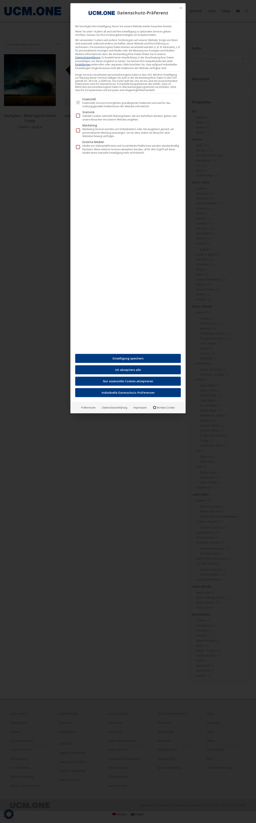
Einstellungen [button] (83, 63)
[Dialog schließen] (181, 6)
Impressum (140, 406)
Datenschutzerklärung (87, 56)
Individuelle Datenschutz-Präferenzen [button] (128, 391)
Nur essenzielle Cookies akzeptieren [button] (128, 379)
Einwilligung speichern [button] (128, 357)
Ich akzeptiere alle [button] (128, 368)
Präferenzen (88, 406)
